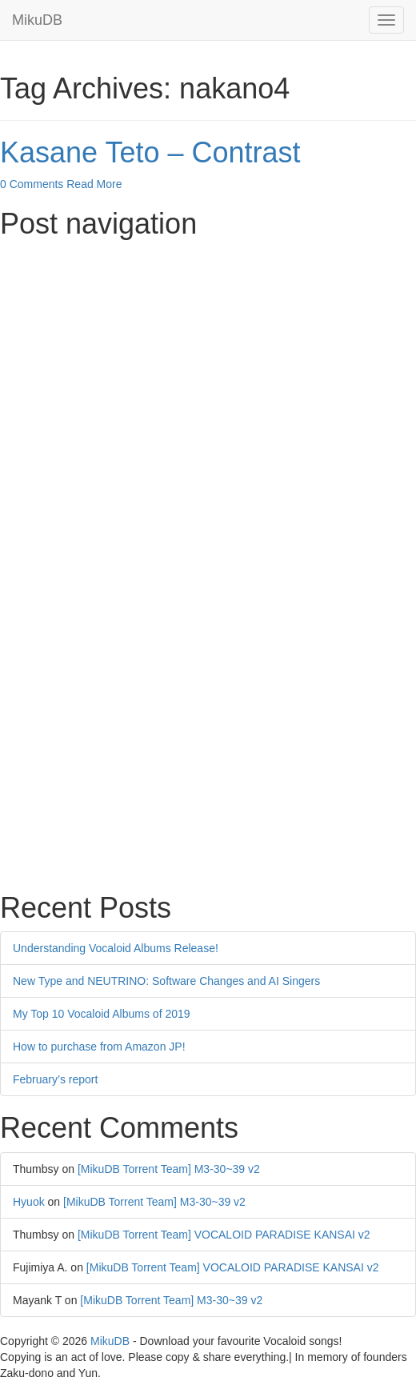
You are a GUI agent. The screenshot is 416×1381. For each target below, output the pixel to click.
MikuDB (37, 20)
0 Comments (31, 184)
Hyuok (29, 1201)
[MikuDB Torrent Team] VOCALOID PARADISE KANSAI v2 (224, 1234)
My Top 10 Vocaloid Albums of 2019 (101, 1013)
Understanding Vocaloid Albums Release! (115, 948)
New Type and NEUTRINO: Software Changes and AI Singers (166, 981)
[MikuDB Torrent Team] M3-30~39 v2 (169, 1169)
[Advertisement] (208, 360)
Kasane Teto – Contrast (150, 152)
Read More (94, 184)
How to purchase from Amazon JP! (99, 1046)
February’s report (55, 1079)
